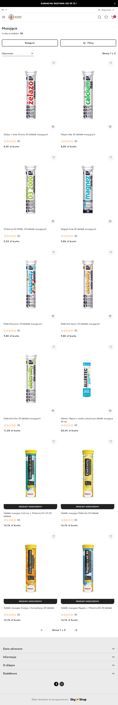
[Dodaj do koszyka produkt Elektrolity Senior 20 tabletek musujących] (110, 316)
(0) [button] (18, 141)
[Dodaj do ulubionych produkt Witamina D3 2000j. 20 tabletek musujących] (53, 157)
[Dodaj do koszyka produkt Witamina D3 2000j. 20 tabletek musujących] (53, 221)
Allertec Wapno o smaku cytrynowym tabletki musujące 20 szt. (87, 420)
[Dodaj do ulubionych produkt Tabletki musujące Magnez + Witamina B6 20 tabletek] (110, 536)
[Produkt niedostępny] (30, 506)
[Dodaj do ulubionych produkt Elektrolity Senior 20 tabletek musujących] (110, 252)
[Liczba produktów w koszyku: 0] (112, 17)
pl (4, 9)
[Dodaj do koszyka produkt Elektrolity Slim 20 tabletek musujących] (53, 410)
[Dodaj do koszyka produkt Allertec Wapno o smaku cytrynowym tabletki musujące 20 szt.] (110, 410)
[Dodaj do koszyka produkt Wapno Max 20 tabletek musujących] (110, 126)
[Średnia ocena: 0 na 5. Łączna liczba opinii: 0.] (12, 141)
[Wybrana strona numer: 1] (58, 630)
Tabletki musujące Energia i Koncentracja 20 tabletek (29, 607)
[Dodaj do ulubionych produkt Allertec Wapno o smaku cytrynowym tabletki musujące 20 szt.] (110, 346)
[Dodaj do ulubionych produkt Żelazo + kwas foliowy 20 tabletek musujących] (53, 62)
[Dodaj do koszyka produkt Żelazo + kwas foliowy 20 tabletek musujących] (53, 126)
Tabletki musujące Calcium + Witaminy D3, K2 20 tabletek (28, 515)
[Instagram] (62, 684)
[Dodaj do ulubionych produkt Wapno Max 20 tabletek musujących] (110, 62)
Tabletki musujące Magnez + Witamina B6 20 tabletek (86, 607)
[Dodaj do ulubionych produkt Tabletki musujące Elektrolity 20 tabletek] (110, 441)
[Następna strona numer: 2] (76, 630)
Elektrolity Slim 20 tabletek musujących (22, 418)
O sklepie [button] (59, 665)
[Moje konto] (106, 10)
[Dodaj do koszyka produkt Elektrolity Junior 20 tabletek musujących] (53, 316)
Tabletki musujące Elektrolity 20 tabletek (79, 513)
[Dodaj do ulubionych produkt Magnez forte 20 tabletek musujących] (110, 157)
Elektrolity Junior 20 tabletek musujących (23, 323)
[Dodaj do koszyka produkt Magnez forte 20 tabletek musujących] (110, 221)
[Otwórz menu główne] (3, 17)
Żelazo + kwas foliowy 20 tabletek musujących (26, 134)
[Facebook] (56, 684)
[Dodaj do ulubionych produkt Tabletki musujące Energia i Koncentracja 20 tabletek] (53, 536)
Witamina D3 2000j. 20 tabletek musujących (25, 229)
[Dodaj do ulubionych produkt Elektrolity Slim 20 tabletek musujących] (53, 346)
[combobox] (18, 53)
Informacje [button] (59, 657)
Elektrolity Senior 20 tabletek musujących (80, 323)
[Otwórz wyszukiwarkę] (99, 17)
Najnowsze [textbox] (7, 53)
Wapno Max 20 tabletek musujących (78, 134)
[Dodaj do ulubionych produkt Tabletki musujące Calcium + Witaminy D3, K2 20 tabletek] (53, 441)
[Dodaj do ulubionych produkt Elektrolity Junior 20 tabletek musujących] (53, 252)
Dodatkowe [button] (59, 673)
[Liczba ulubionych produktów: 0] (106, 17)
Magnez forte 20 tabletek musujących (78, 229)
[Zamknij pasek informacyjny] (114, 3)
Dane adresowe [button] (59, 649)
